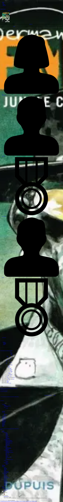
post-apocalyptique (11, 388)
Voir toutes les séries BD (3, 391)
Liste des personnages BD (4, 416)
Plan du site (5, 490)
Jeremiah (9, 10)
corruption (4, 388)
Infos (4, 413)
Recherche (3, 411)
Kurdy (14, 26)
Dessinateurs (4, 421)
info (7, 496)
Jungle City (30, 24)
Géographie (3, 424)
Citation (7, 408)
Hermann (4, 342)
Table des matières (3, 9)
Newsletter (5, 496)
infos (10, 352)
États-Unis (15, 388)
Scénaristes (3, 422)
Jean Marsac (2, 400)
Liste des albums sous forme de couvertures (6, 350)
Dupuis (4, 344)
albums (5, 415)
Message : (7, 406)
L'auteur (5, 489)
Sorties (3, 426)
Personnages (5, 414)
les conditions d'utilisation (48, 395)
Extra (4, 407)
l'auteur (55, 395)
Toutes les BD (4, 420)
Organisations (4, 417)
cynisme (7, 388)
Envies (3, 425)
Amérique (1, 388)
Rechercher (9, 500)
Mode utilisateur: (6, 497)
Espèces (3, 418)
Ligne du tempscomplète (4, 419)
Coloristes (3, 423)
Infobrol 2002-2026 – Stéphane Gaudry (31, 501)
